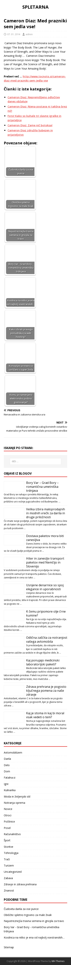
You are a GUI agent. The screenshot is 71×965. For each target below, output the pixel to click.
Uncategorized (13, 871)
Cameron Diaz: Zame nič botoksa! (30, 125)
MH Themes (58, 961)
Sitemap (9, 947)
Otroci (7, 815)
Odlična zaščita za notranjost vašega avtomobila (46, 640)
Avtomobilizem (13, 752)
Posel (7, 828)
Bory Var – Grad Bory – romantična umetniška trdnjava (42, 487)
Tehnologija (11, 853)
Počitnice (9, 821)
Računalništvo (12, 834)
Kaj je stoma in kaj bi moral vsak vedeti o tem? (45, 715)
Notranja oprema (14, 802)
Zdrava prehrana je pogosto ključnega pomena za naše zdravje (46, 691)
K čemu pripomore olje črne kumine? (46, 613)
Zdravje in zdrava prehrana (20, 884)
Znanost (9, 890)
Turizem (9, 865)
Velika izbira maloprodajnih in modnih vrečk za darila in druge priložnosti (45, 513)
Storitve (8, 846)
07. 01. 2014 (13, 34)
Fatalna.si (9, 777)
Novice (8, 809)
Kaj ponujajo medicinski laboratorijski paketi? (42, 662)
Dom (7, 771)
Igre (6, 784)
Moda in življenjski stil (17, 796)
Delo (7, 765)
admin (29, 34)
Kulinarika (10, 790)
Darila (7, 758)
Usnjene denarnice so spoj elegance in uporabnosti (45, 587)
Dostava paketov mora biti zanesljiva (45, 538)
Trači (7, 859)
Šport (7, 840)
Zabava (8, 878)
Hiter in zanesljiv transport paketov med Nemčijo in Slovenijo (45, 562)
